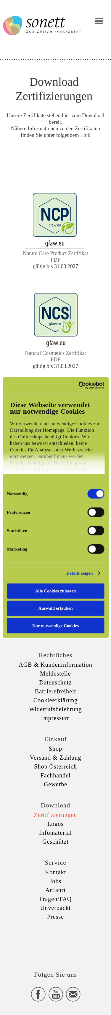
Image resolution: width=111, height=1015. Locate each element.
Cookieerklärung (55, 700)
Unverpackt (55, 908)
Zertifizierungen (55, 815)
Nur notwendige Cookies (55, 625)
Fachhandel (55, 775)
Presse (55, 916)
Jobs (56, 881)
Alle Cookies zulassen (55, 590)
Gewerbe (55, 784)
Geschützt (55, 841)
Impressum (55, 718)
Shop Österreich (55, 766)
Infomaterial (55, 832)
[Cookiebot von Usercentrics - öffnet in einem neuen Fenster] (79, 385)
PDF (55, 260)
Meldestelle (55, 673)
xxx (55, 940)
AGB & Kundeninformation (55, 664)
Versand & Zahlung (55, 757)
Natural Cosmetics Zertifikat (55, 353)
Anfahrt (55, 890)
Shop (55, 748)
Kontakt (55, 872)
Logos (55, 823)
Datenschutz (55, 682)
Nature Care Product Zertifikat (55, 253)
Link (85, 135)
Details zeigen (79, 573)
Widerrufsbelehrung (55, 709)
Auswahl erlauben (55, 608)
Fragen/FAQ (55, 899)
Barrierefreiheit (55, 691)
